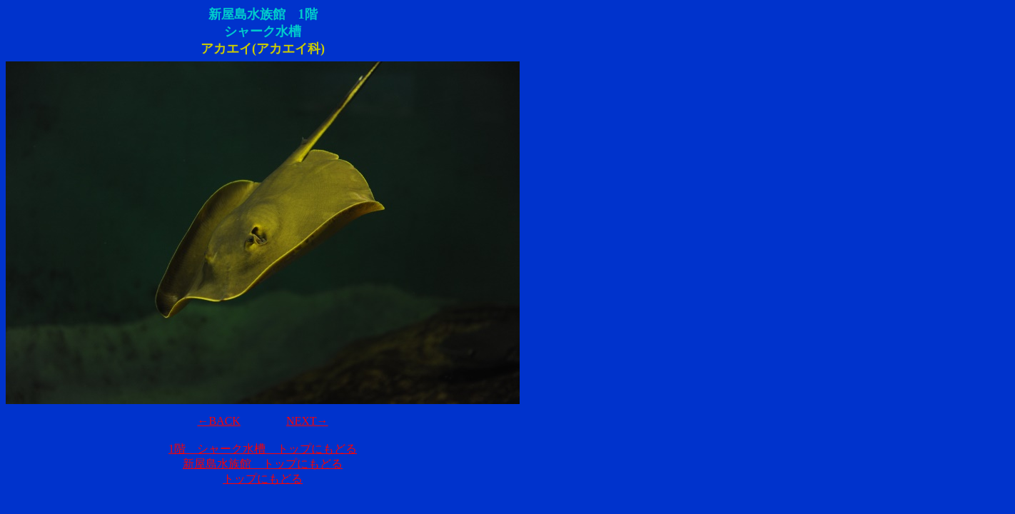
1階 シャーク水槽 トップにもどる (262, 449)
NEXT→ (307, 421)
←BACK (218, 421)
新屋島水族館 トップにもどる (263, 464)
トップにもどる (263, 479)
